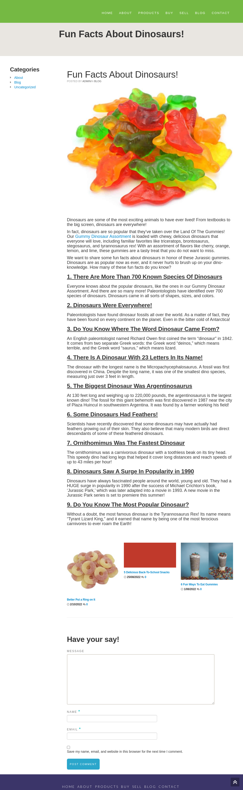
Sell (184, 13)
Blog (200, 13)
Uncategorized (25, 87)
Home (107, 13)
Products (148, 13)
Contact (221, 13)
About (125, 13)
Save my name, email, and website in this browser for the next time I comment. (125, 751)
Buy (169, 13)
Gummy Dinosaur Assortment (103, 236)
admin (86, 81)
